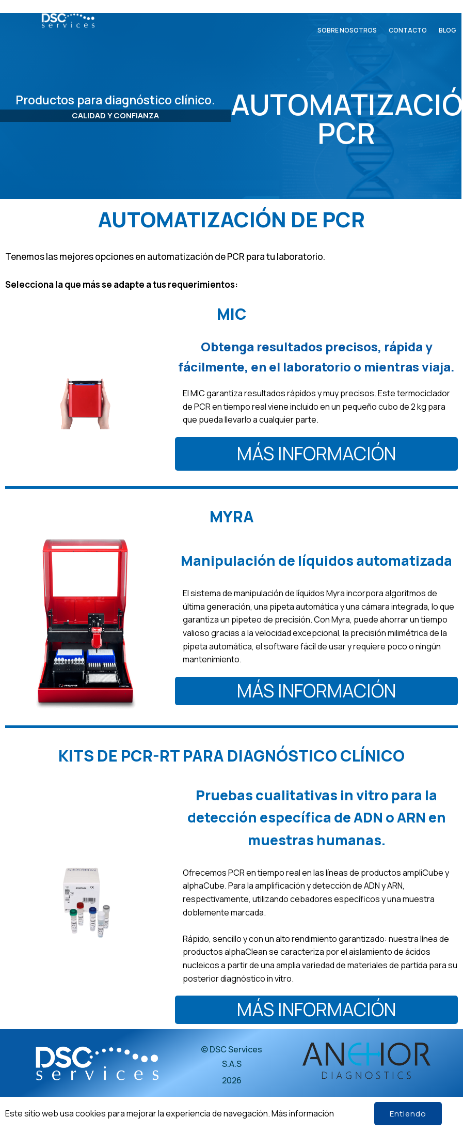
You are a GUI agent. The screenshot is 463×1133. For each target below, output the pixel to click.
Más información (303, 1113)
